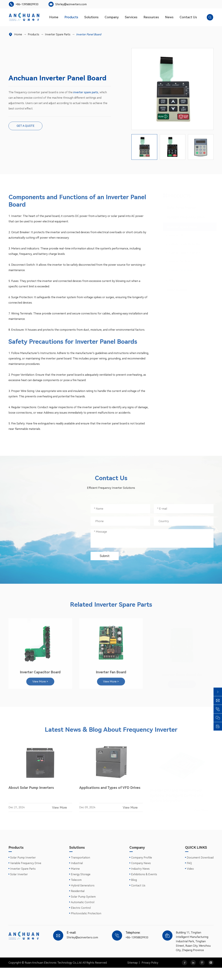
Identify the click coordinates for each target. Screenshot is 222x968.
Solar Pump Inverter (23, 858)
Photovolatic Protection (86, 913)
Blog (134, 880)
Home (53, 17)
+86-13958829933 (27, 4)
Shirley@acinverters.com (71, 4)
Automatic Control (82, 902)
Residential (77, 891)
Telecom (76, 880)
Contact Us (188, 17)
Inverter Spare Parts (57, 34)
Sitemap (132, 962)
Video (190, 869)
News (169, 17)
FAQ (189, 863)
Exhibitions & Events (144, 874)
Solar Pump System (83, 897)
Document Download (200, 858)
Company (112, 17)
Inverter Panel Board (88, 34)
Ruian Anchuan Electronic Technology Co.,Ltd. (53, 962)
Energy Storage (80, 874)
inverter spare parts (85, 92)
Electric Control (81, 908)
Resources (151, 17)
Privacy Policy (150, 962)
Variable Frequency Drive (25, 863)
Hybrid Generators (82, 885)
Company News (141, 863)
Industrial (77, 863)
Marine (75, 869)
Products (71, 17)
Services (131, 17)
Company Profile (141, 858)
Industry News (140, 869)
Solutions (91, 17)
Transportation (80, 858)
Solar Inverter (19, 874)
